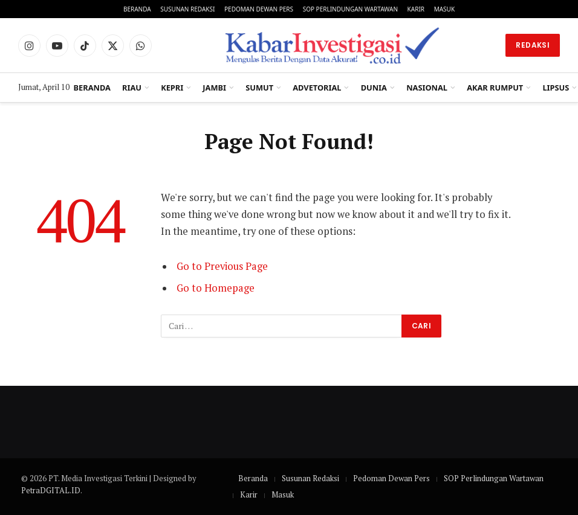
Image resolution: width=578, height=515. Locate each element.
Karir (416, 9)
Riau (131, 87)
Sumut (259, 87)
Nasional (426, 87)
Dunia (374, 87)
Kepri (172, 87)
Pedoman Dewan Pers (258, 9)
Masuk (444, 9)
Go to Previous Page (222, 266)
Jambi (214, 87)
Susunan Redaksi (187, 9)
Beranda (137, 9)
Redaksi (533, 45)
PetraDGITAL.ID (50, 490)
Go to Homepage (216, 288)
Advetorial (317, 87)
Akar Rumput (495, 87)
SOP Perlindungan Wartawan (350, 9)
